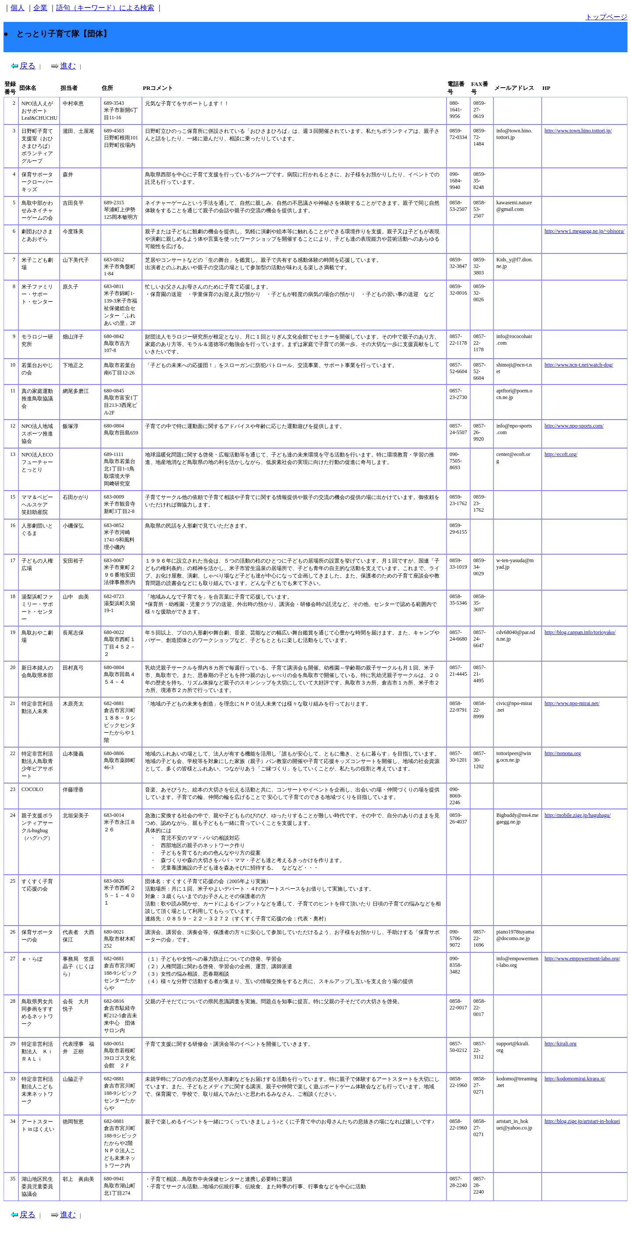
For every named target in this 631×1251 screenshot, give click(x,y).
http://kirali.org (561, 1044)
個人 (18, 7)
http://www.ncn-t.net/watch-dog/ (579, 365)
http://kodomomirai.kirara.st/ (575, 1079)
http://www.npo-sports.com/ (574, 426)
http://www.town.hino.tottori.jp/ (578, 131)
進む (68, 65)
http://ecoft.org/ (561, 454)
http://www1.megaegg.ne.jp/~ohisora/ (584, 231)
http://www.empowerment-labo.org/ (582, 958)
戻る (27, 65)
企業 (40, 7)
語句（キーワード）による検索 (105, 7)
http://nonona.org (563, 753)
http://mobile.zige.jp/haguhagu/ (578, 815)
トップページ (606, 17)
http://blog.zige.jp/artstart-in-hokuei (582, 1121)
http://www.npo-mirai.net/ (572, 703)
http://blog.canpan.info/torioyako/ (580, 632)
